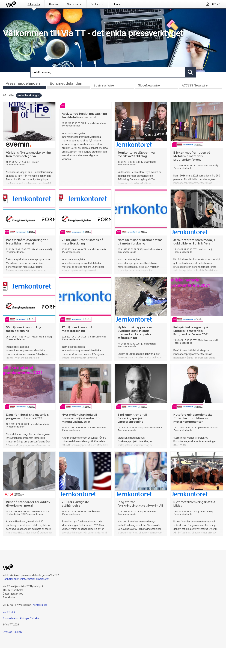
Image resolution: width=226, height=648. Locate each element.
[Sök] (107, 72)
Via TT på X (9, 612)
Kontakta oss (40, 604)
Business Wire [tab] (104, 85)
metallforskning (28, 95)
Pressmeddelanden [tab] (23, 83)
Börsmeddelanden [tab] (66, 83)
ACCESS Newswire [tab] (195, 85)
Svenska (7, 632)
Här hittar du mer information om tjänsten (26, 579)
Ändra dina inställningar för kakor (21, 618)
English (18, 632)
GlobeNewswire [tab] (149, 85)
